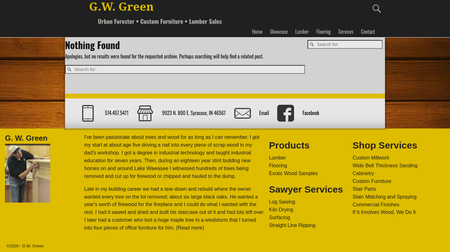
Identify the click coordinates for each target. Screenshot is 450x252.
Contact (368, 31)
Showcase (279, 31)
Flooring (323, 31)
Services (345, 31)
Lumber (302, 31)
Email (264, 113)
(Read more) (190, 227)
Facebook (310, 113)
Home (257, 31)
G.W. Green (121, 6)
